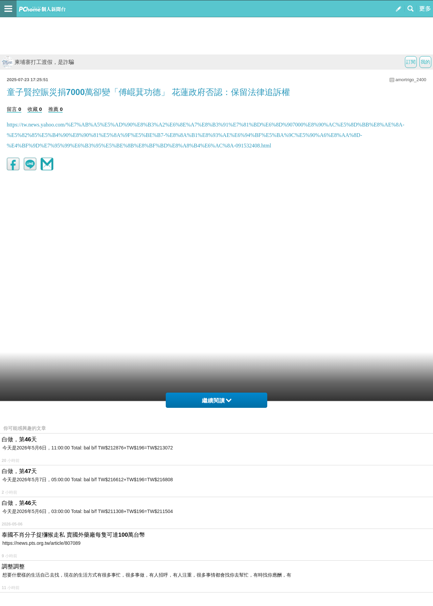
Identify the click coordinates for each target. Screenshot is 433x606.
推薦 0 (55, 109)
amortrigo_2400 (410, 79)
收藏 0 (34, 109)
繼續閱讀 (216, 400)
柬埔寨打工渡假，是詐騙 (38, 62)
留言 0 (14, 109)
